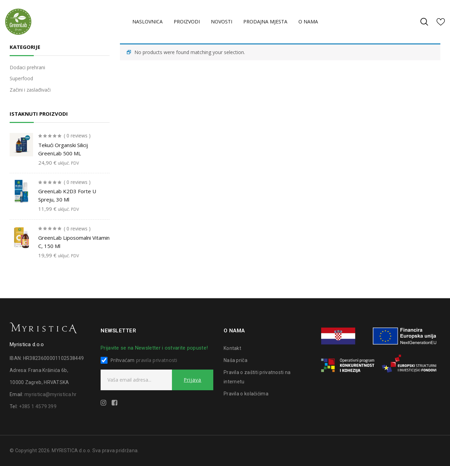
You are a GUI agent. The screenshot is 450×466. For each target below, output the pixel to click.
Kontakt (232, 348)
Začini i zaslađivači (30, 89)
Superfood (21, 78)
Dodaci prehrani (27, 67)
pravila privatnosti (156, 360)
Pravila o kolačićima (246, 393)
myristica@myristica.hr (50, 394)
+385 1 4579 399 (38, 406)
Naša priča (235, 360)
